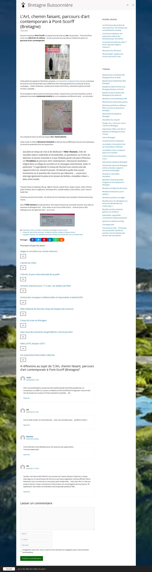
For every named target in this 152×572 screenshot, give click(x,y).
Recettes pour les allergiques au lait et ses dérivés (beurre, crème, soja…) (115, 203)
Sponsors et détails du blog (113, 221)
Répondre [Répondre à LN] (26, 425)
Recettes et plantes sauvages (113, 197)
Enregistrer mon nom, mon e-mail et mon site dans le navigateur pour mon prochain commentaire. (55, 551)
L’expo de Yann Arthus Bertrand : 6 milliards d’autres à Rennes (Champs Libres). (49, 232)
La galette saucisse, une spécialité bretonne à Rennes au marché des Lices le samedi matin (53, 234)
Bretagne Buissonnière (50, 5)
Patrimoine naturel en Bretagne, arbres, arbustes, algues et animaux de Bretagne (115, 168)
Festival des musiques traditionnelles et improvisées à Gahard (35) (51, 297)
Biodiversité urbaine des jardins (115, 102)
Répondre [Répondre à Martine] (26, 455)
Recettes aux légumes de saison (114, 188)
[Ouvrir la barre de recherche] (127, 5)
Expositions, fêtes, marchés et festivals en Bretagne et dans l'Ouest (45, 230)
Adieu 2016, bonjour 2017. (32, 343)
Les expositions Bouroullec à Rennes (37, 355)
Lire (23, 256)
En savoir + (42, 569)
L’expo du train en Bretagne (33, 320)
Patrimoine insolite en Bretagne (114, 162)
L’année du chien (28, 262)
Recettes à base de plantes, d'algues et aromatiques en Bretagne (113, 182)
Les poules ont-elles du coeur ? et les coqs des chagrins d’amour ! (114, 44)
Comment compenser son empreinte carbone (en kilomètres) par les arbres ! (112, 36)
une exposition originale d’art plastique (71, 81)
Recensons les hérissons (111, 50)
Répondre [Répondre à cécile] (26, 398)
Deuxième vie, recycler (111, 120)
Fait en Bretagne (108, 137)
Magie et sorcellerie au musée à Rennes (39, 251)
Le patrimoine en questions (113, 141)
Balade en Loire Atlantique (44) (114, 98)
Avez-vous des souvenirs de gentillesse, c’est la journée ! (46, 332)
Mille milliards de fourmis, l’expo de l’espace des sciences (47, 308)
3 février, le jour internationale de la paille (40, 274)
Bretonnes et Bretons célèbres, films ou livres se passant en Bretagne (114, 107)
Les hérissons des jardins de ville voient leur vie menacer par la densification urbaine (114, 27)
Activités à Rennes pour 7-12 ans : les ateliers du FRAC (45, 285)
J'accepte (9, 569)
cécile (28, 377)
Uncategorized (108, 224)
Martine (29, 436)
